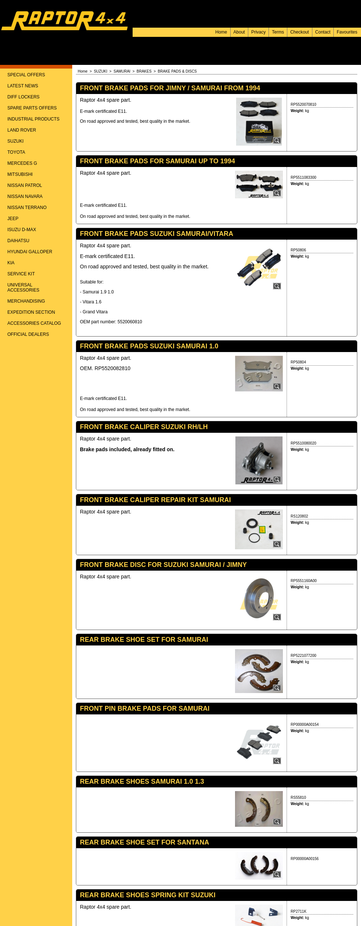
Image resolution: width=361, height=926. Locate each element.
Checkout (299, 32)
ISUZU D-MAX (21, 229)
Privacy (258, 32)
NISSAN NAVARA (25, 196)
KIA (10, 262)
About (239, 32)
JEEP (12, 218)
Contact (322, 32)
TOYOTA (16, 152)
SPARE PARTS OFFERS (32, 108)
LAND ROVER (21, 130)
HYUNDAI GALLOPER (29, 251)
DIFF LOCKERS (23, 97)
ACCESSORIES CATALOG (34, 323)
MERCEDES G (22, 163)
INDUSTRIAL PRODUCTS (33, 119)
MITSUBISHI (20, 174)
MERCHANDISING (26, 301)
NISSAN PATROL (24, 185)
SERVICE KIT (21, 273)
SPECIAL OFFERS (26, 74)
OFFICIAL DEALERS (28, 334)
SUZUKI (15, 141)
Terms (278, 32)
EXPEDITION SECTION (31, 312)
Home (221, 32)
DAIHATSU (18, 240)
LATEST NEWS (22, 85)
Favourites (347, 32)
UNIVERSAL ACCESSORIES (23, 287)
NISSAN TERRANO (26, 207)
